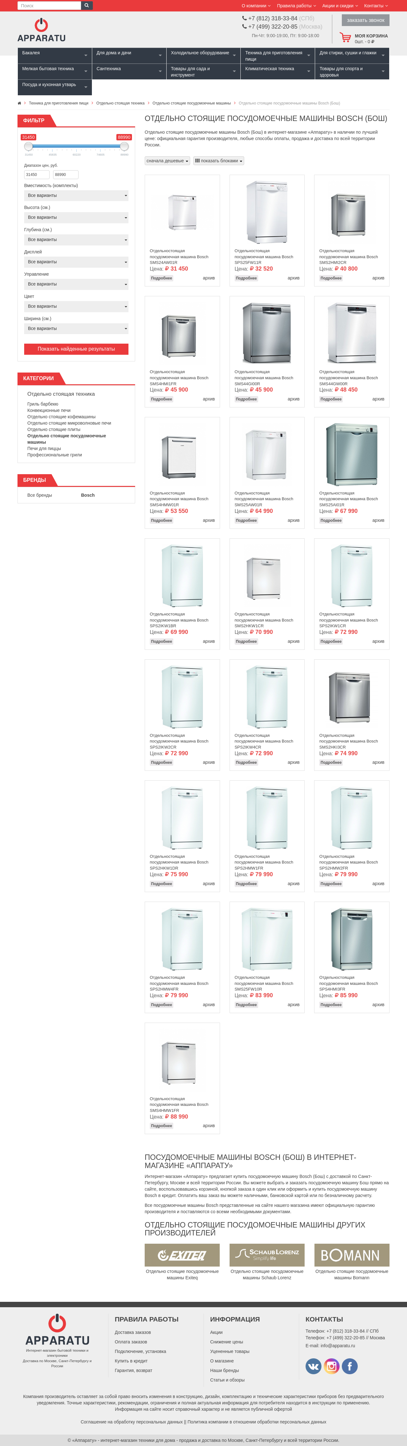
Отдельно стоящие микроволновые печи (69, 423)
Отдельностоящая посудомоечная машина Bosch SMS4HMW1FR (179, 1103)
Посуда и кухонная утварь (49, 84)
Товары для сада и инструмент (190, 71)
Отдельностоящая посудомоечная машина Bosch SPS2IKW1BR (179, 618)
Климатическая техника (269, 68)
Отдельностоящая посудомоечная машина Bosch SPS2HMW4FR (179, 981)
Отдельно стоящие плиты (53, 429)
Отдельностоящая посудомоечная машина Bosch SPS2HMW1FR (264, 860)
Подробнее (161, 278)
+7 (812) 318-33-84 (346, 1331)
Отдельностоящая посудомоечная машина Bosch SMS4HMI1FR (179, 376)
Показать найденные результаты (76, 349)
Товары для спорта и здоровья (341, 71)
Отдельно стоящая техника (61, 394)
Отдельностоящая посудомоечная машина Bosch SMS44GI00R (264, 376)
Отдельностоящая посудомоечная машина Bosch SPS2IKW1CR (348, 618)
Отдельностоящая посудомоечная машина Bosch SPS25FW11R (264, 255)
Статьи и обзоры (227, 1379)
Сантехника (109, 68)
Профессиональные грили (54, 454)
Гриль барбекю (42, 404)
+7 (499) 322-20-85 (346, 1337)
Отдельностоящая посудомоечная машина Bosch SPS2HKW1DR (179, 860)
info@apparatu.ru (338, 1345)
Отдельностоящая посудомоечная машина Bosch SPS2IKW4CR (264, 739)
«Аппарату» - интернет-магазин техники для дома (123, 1440)
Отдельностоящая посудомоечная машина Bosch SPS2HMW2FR (348, 860)
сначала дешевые (167, 160)
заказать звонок (365, 20)
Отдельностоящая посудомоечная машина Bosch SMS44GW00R (348, 376)
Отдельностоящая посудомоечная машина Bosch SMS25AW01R (264, 497)
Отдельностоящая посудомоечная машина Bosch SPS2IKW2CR (179, 739)
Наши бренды (224, 1370)
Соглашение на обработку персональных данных (132, 1421)
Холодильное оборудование (200, 52)
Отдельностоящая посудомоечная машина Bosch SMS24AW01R (179, 255)
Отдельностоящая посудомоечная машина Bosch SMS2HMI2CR (348, 255)
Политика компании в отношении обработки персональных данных (257, 1421)
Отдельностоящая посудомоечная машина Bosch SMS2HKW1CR (264, 618)
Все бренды (39, 495)
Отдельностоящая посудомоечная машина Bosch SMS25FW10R (264, 981)
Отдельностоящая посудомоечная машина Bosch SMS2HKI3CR (348, 739)
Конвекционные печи (49, 410)
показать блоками (218, 160)
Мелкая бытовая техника (48, 68)
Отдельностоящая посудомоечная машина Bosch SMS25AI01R (348, 497)
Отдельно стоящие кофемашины (61, 416)
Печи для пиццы (44, 448)
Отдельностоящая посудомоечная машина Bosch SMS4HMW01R (179, 497)
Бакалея (31, 52)
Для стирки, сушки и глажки (348, 52)
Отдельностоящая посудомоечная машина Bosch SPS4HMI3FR (348, 981)
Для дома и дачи (114, 52)
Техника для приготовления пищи (273, 56)
